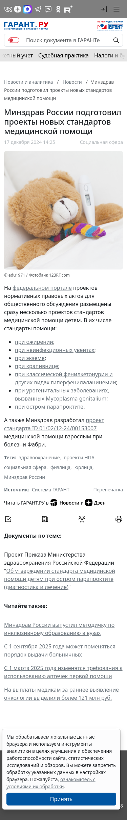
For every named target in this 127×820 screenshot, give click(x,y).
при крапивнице (36, 366)
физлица (60, 467)
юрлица (83, 467)
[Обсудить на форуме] (82, 519)
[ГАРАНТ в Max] (27, 9)
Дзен (95, 502)
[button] (103, 9)
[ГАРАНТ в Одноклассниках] (58, 9)
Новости (64, 502)
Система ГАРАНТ (50, 489)
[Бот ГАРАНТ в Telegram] (48, 9)
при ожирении (34, 341)
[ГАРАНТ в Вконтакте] (8, 9)
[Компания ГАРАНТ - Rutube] (68, 9)
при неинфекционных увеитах (54, 350)
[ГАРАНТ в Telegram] (38, 9)
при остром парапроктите (49, 406)
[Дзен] (17, 9)
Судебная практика (63, 55)
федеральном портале (42, 287)
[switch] (13, 40)
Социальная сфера (101, 142)
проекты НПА (79, 457)
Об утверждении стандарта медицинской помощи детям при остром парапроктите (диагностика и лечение (59, 579)
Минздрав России (24, 477)
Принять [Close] (61, 799)
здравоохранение (39, 457)
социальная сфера (25, 467)
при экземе (30, 358)
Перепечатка (108, 489)
